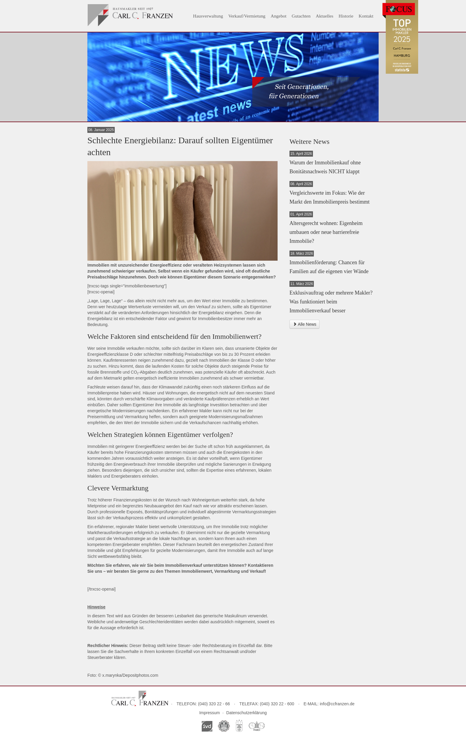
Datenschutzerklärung (246, 712)
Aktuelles (324, 15)
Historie (346, 15)
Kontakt (366, 15)
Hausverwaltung (208, 15)
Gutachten (301, 15)
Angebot (278, 15)
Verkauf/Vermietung (246, 15)
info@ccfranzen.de (337, 703)
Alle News (304, 324)
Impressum (209, 712)
